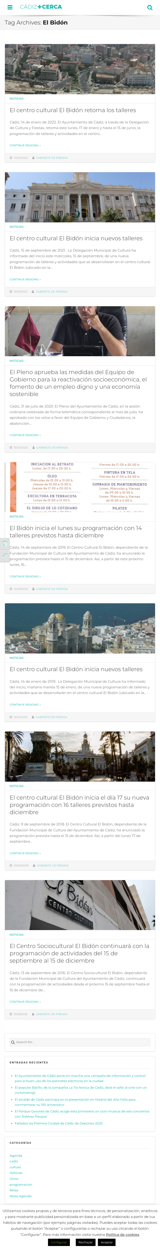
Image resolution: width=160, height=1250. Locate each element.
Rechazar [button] (86, 1242)
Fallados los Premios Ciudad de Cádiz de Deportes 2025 (59, 1123)
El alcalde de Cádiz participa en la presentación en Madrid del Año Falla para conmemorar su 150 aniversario (75, 1102)
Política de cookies (122, 1234)
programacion (21, 1184)
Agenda (16, 1155)
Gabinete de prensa (52, 157)
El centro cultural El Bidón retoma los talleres (73, 110)
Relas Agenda (21, 1196)
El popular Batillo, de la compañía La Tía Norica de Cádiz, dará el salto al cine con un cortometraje (81, 1090)
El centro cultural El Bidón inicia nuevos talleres (76, 238)
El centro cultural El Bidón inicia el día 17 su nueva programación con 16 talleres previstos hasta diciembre (79, 805)
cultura (15, 1167)
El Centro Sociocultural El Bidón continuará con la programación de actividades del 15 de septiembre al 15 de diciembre (79, 953)
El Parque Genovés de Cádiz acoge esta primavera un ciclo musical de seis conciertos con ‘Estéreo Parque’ (82, 1113)
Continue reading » (25, 145)
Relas (14, 1190)
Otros (14, 1179)
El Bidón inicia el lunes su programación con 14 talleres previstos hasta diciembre (76, 531)
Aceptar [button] (107, 1242)
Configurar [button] (59, 1242)
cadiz (14, 1161)
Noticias (17, 98)
